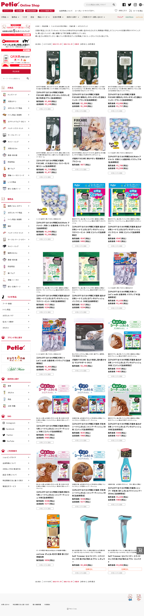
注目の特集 (57, 17)
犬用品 (3, 17)
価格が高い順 (68, 44)
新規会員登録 (31, 11)
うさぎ (24, 17)
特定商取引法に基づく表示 (13, 480)
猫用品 (14, 17)
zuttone (139, 17)
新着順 (77, 44)
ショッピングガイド (9, 457)
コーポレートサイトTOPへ (84, 11)
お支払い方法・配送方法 (12, 469)
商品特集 (45, 26)
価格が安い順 (57, 44)
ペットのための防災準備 (59, 26)
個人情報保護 (37, 604)
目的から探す (72, 17)
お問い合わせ (5, 604)
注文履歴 (19, 11)
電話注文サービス (9, 486)
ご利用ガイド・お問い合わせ (92, 17)
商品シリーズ (42, 17)
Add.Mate (129, 17)
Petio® (120, 17)
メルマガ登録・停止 (47, 11)
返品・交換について (10, 474)
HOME (37, 26)
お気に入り (121, 10)
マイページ (7, 11)
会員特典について (66, 11)
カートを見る (136, 10)
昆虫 (32, 17)
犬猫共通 (72, 26)
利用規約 (47, 604)
